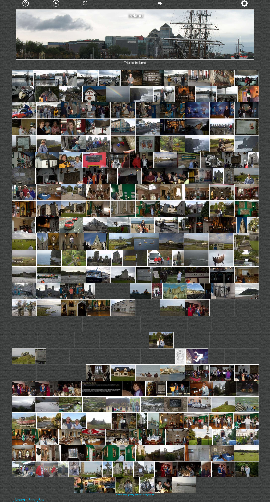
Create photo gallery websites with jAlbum (135, 494)
